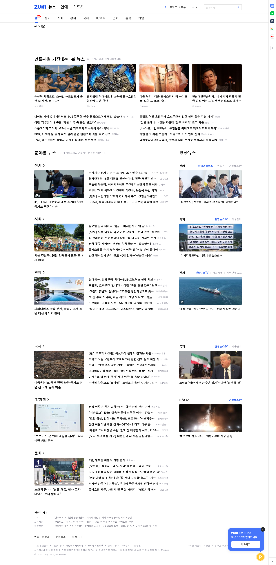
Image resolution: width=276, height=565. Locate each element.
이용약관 (57, 545)
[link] (272, 6)
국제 (86, 18)
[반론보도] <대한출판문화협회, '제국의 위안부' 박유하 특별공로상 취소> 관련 (93, 517)
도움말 (137, 545)
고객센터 (125, 545)
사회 (60, 18)
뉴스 (52, 7)
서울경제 (237, 219)
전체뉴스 (61, 536)
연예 (64, 7)
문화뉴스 (196, 106)
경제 (73, 18)
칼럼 (128, 18)
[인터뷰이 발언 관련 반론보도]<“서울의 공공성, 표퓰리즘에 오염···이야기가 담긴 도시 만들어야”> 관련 (105, 525)
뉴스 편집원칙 (41, 545)
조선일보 (38, 106)
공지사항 (112, 545)
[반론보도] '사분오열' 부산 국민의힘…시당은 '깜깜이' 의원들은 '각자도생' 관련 (93, 521)
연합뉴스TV (235, 166)
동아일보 (91, 106)
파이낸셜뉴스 (205, 166)
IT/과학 (101, 18)
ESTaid (40, 554)
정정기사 (39, 513)
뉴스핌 (221, 166)
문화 (115, 18)
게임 (141, 18)
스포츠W (143, 106)
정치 (47, 18)
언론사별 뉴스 (41, 536)
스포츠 (78, 7)
